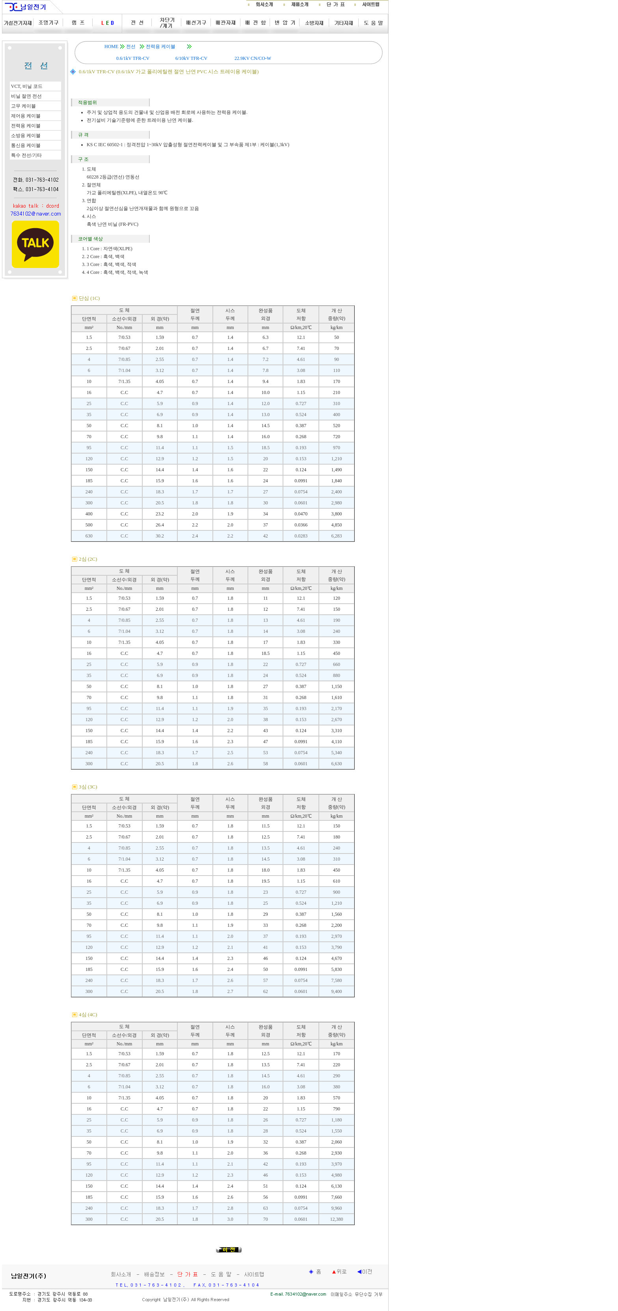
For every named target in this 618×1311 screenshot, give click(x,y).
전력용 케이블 (160, 46)
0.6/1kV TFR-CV (132, 58)
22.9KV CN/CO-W (253, 58)
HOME (111, 46)
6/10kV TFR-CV (191, 58)
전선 (131, 46)
